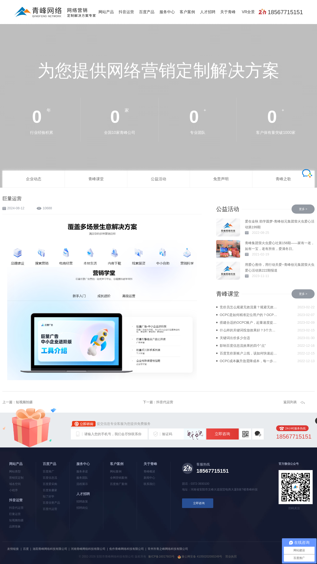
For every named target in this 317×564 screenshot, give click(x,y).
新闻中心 (149, 477)
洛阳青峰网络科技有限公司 (50, 549)
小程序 (13, 490)
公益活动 (158, 179)
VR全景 (248, 12)
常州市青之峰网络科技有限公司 (168, 549)
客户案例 (187, 12)
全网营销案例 (118, 477)
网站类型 (15, 471)
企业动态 (33, 179)
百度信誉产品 (51, 502)
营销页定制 (16, 477)
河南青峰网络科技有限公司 (88, 549)
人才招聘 (207, 12)
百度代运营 (50, 509)
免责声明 (221, 179)
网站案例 (116, 471)
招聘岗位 (82, 507)
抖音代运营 (164, 402)
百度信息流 (50, 477)
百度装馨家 (50, 490)
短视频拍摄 (24, 402)
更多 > (303, 209)
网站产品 (106, 12)
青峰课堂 (96, 179)
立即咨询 (222, 434)
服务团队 (82, 477)
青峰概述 (149, 471)
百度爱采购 (50, 484)
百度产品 (146, 12)
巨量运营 (15, 514)
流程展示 (82, 484)
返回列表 (290, 402)
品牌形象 (15, 526)
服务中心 (167, 12)
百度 (26, 549)
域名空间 (15, 484)
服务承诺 (82, 471)
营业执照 (231, 556)
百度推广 (48, 471)
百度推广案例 (118, 484)
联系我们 (149, 484)
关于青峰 (228, 12)
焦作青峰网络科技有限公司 (126, 549)
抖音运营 (126, 12)
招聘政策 (82, 501)
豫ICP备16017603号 (161, 556)
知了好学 (48, 496)
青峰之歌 (283, 179)
